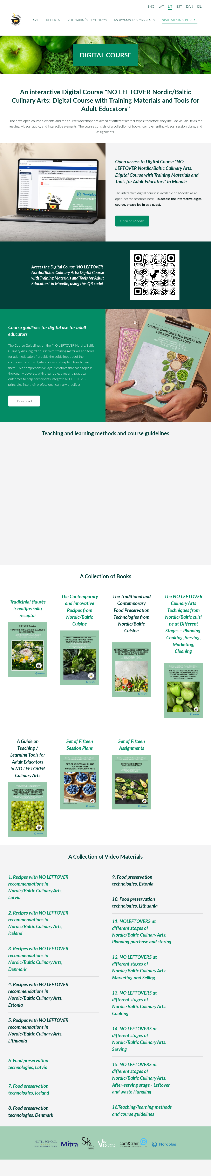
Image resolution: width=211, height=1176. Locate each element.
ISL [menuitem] (199, 6)
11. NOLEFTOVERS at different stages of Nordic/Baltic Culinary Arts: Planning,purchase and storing (141, 931)
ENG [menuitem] (150, 6)
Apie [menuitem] (36, 20)
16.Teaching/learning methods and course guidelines (142, 1110)
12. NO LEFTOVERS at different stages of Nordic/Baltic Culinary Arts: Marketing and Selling (139, 967)
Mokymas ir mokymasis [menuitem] (135, 20)
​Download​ (24, 401)
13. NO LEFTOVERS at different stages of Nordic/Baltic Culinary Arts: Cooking (139, 1003)
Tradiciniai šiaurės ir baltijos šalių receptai (28, 608)
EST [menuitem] (179, 6)
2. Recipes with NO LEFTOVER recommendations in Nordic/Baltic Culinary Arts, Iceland (38, 923)
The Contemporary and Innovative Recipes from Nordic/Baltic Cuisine (79, 610)
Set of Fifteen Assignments (131, 744)
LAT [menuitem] (160, 6)
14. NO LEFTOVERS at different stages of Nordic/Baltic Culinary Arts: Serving (139, 1038)
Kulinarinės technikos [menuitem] (88, 20)
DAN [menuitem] (189, 6)
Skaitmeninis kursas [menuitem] (180, 20)
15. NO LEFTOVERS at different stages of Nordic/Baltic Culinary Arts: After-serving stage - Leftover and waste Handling (141, 1078)
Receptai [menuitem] (54, 20)
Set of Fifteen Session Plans (79, 744)
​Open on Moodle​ (132, 221)
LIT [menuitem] (170, 6)
